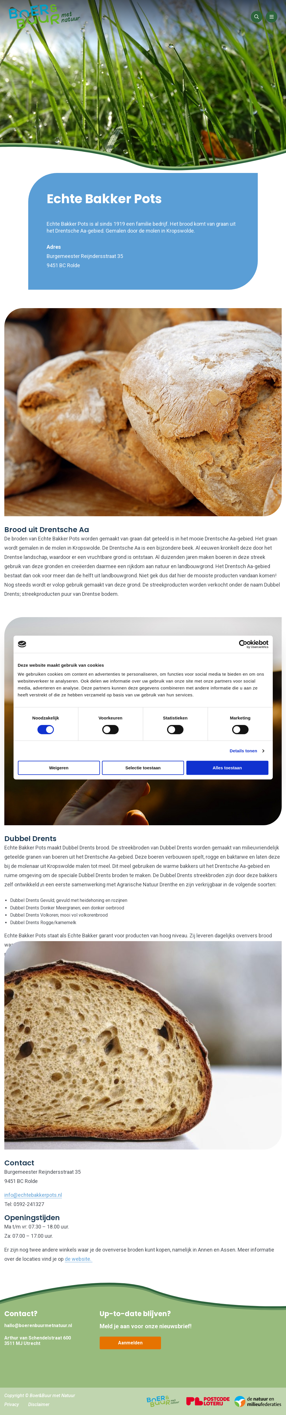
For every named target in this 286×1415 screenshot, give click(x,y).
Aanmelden (130, 1343)
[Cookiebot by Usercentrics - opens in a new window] (243, 644)
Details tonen (243, 750)
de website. (78, 1259)
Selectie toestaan (143, 767)
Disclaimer (38, 1404)
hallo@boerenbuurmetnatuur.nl (38, 1325)
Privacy (11, 1404)
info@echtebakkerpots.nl (33, 1195)
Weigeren (58, 767)
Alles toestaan (227, 767)
